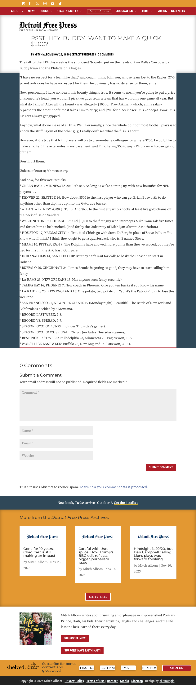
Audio (145, 11)
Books (44, 11)
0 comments (106, 54)
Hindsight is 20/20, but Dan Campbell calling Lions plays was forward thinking (153, 554)
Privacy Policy (74, 681)
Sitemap (137, 681)
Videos (162, 11)
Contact (112, 681)
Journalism (124, 11)
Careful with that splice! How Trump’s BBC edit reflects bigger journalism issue (96, 556)
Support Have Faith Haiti (82, 650)
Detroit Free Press (84, 54)
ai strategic (166, 681)
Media (124, 681)
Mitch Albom (43, 54)
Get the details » (126, 503)
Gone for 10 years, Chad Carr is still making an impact (39, 552)
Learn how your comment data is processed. (114, 487)
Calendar (178, 11)
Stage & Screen (67, 11)
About (15, 11)
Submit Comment (161, 467)
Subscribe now (75, 638)
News (31, 11)
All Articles (98, 597)
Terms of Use (95, 681)
